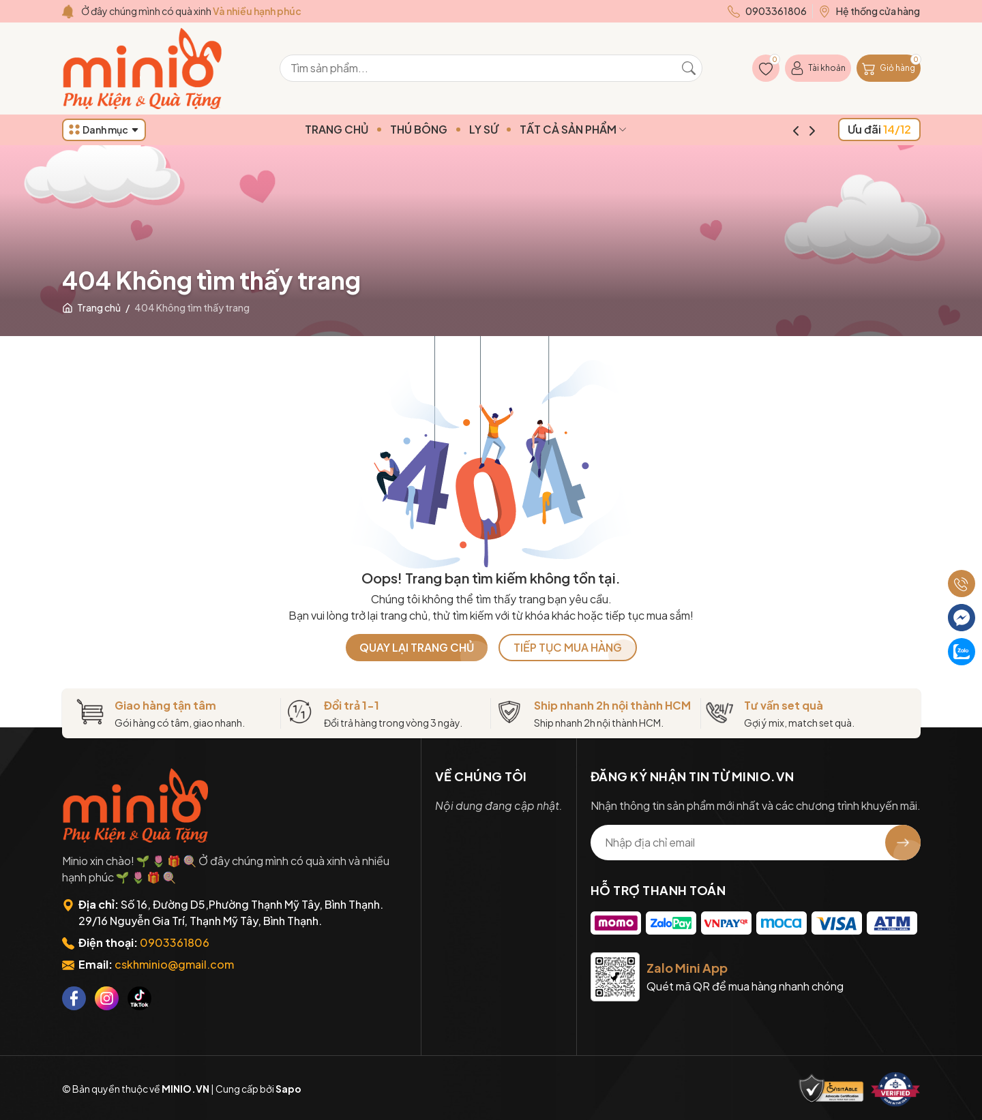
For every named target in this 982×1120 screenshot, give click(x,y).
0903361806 (174, 942)
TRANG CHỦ (362, 129)
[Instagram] (107, 998)
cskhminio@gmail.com (174, 964)
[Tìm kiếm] (688, 68)
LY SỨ (509, 129)
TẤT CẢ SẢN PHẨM (599, 129)
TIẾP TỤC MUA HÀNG (568, 647)
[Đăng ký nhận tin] (903, 842)
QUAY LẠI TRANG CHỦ (416, 647)
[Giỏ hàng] (889, 68)
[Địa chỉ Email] (756, 842)
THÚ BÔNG (444, 129)
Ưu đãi (879, 129)
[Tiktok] (139, 998)
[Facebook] (74, 998)
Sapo (288, 1089)
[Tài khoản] (818, 68)
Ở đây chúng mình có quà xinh (191, 11)
